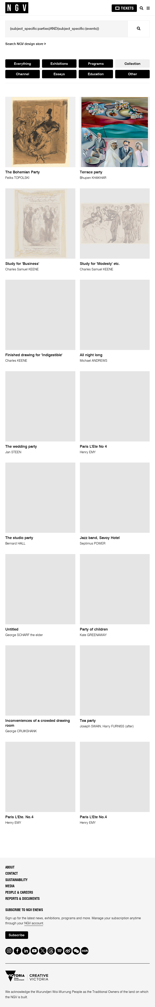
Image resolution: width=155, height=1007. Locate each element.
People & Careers (19, 892)
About (9, 867)
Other (132, 74)
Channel (22, 74)
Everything (22, 64)
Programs (96, 64)
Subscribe (17, 935)
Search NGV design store (25, 44)
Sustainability (16, 880)
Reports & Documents (22, 898)
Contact (11, 873)
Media (9, 886)
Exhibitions (59, 64)
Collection (132, 64)
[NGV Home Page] (16, 8)
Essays (59, 74)
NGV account (33, 923)
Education (96, 74)
